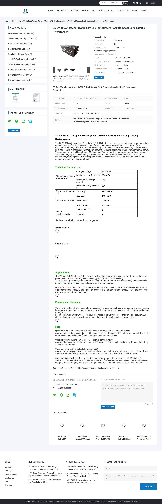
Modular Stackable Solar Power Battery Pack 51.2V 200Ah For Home (82, 475)
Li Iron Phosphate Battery (67, 368)
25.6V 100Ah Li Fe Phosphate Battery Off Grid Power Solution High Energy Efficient (144, 438)
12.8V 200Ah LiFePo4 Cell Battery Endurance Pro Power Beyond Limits (43, 468)
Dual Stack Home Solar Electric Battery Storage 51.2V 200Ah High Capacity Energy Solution (82, 468)
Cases (143, 11)
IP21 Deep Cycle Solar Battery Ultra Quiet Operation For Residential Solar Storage (45, 474)
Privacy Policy (29, 501)
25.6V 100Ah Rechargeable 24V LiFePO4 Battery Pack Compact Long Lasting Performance (71, 78)
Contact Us (123, 11)
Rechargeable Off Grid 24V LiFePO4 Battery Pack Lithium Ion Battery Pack (102, 438)
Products (61, 11)
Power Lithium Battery (18, 80)
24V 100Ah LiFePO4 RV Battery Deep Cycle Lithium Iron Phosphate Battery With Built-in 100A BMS (61, 438)
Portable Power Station (18, 75)
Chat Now (137, 3)
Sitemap (8, 485)
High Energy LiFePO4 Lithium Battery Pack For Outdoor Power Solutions (123, 438)
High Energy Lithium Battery (108, 368)
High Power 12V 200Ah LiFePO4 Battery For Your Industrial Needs (45, 480)
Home (50, 11)
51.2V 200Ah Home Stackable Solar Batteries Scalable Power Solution (81, 481)
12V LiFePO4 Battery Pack (20, 59)
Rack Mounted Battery (18, 49)
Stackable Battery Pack (18, 54)
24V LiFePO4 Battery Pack (31, 21)
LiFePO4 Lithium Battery (19, 33)
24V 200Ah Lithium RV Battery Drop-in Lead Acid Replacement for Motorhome (82, 438)
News (134, 11)
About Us (73, 11)
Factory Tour (88, 11)
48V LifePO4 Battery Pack (19, 69)
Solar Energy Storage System (21, 38)
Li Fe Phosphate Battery (86, 368)
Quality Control (106, 11)
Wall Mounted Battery (18, 43)
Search (125, 3)
